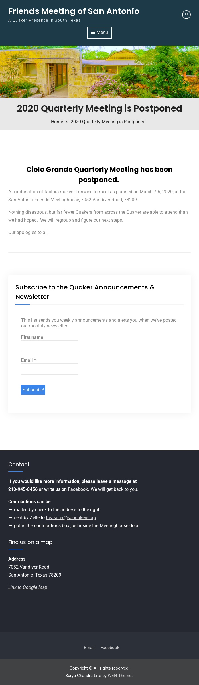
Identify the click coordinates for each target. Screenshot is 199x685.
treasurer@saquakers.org (71, 517)
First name (32, 337)
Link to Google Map (27, 587)
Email (28, 360)
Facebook (78, 489)
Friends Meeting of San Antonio (73, 11)
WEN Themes (121, 675)
